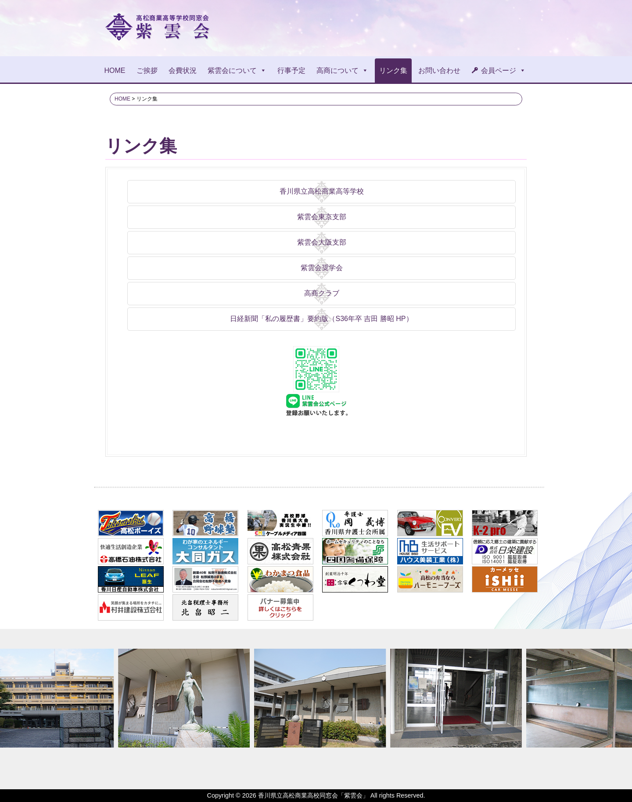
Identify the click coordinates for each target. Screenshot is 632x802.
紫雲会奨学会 (322, 267)
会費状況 (183, 70)
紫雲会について (237, 70)
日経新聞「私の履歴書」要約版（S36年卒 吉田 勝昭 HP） (321, 318)
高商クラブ (321, 293)
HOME (115, 70)
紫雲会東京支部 (321, 216)
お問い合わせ (439, 70)
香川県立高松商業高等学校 (322, 191)
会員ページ (503, 70)
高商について (342, 70)
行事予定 (291, 70)
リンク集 (393, 70)
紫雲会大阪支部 (321, 242)
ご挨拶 (147, 70)
